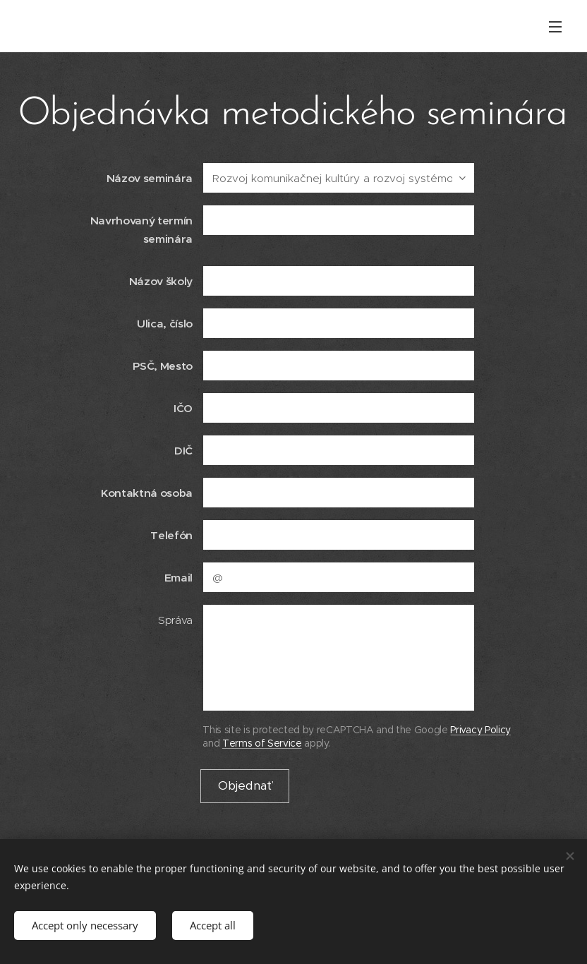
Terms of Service (262, 743)
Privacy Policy (480, 729)
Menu (555, 27)
